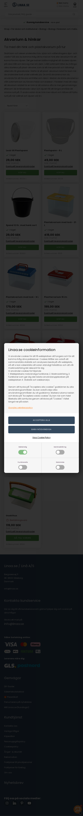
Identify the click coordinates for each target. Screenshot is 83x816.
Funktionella (23, 465)
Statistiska (60, 465)
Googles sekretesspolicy (20, 407)
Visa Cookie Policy (41, 437)
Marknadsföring (60, 450)
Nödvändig (22, 450)
